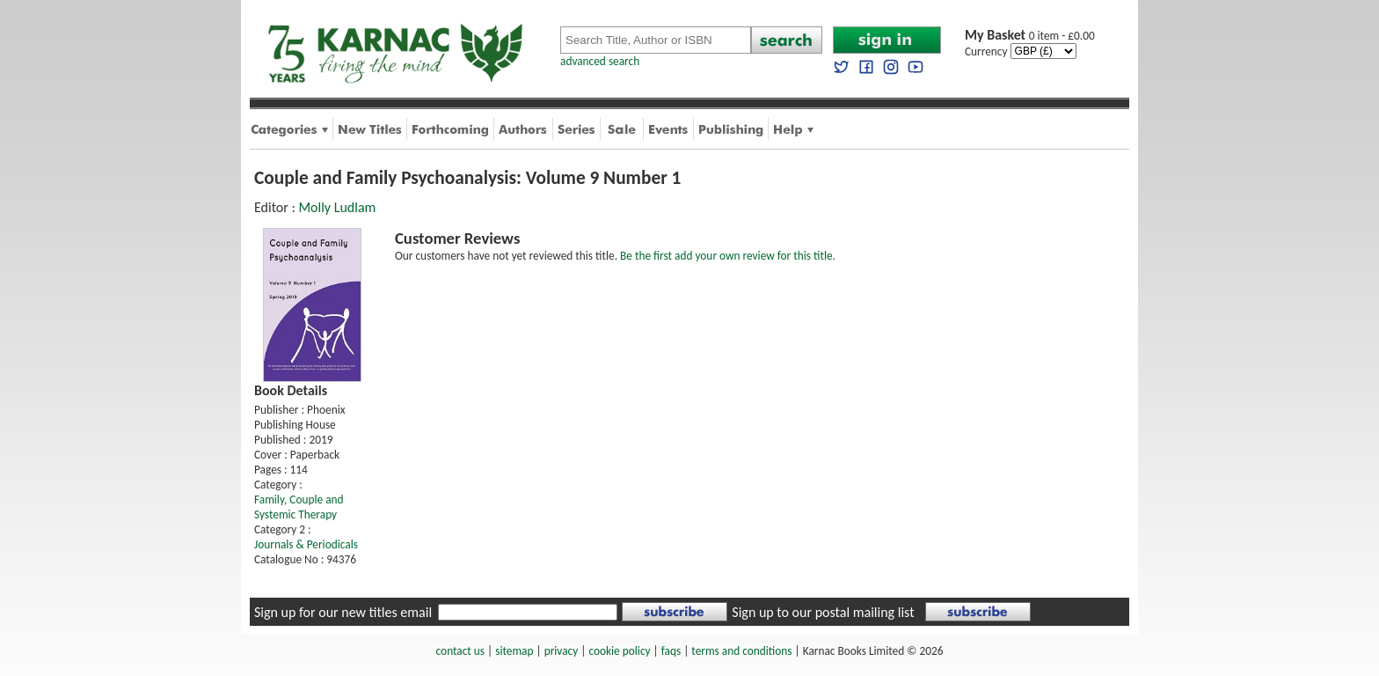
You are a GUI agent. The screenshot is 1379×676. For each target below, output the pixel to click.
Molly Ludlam (337, 207)
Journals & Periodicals (306, 544)
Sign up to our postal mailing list (823, 612)
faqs (671, 650)
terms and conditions (741, 650)
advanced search (599, 61)
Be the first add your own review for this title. (727, 255)
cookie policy (619, 650)
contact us (460, 650)
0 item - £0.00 (1030, 35)
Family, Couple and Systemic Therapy (299, 507)
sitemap (514, 650)
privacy (561, 650)
